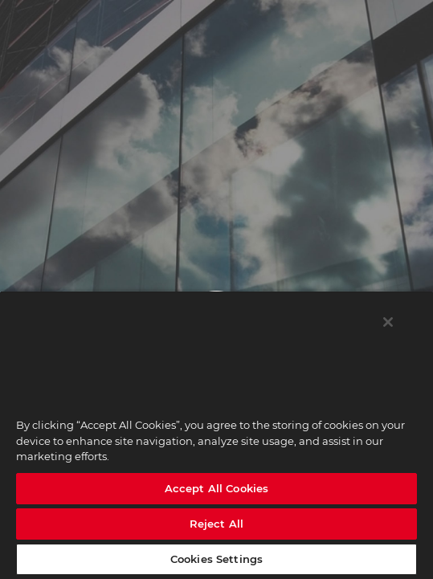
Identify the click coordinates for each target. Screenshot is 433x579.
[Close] (388, 322)
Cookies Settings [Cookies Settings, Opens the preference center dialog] (216, 558)
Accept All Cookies (216, 488)
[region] (216, 435)
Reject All (216, 523)
